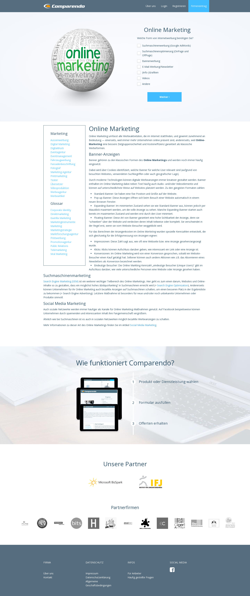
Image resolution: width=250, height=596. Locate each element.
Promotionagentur (61, 242)
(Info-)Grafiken (150, 72)
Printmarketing (59, 176)
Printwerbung (58, 238)
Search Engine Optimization (172, 285)
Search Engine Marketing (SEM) (60, 281)
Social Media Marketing (143, 325)
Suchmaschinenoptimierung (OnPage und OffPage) (165, 53)
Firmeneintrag (199, 6)
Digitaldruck (57, 148)
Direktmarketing (60, 214)
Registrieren (179, 6)
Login (164, 6)
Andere (146, 84)
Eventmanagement (61, 156)
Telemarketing (59, 250)
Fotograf (55, 168)
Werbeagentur (58, 192)
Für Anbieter (134, 573)
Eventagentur (58, 152)
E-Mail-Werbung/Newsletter (157, 66)
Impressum (92, 573)
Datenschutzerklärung (98, 577)
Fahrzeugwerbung (61, 160)
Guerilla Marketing (61, 218)
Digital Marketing (60, 144)
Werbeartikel (58, 196)
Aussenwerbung (59, 140)
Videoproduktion (60, 188)
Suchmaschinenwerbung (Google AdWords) (166, 45)
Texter (54, 180)
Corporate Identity (61, 210)
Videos (146, 78)
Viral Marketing (59, 254)
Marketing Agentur (61, 172)
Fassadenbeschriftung (63, 164)
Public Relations (59, 246)
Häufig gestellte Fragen (141, 577)
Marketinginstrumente (63, 222)
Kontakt (47, 577)
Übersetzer (57, 184)
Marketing (59, 133)
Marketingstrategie (61, 230)
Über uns (151, 6)
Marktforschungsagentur (64, 234)
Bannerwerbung (151, 61)
